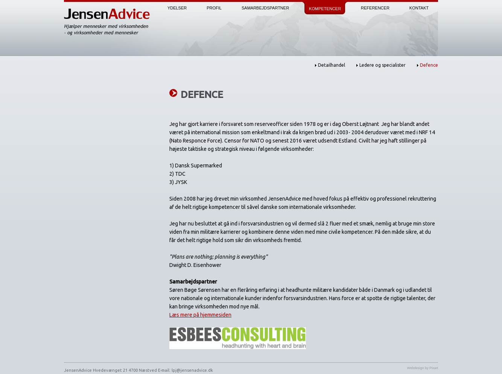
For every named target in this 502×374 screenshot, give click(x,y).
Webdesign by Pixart (422, 368)
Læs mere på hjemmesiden (200, 315)
